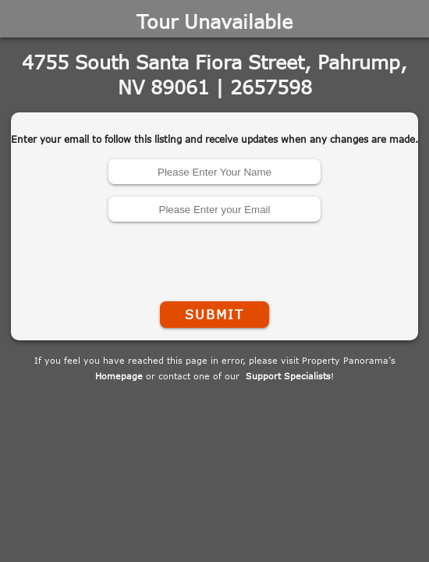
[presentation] (214, 258)
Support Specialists (288, 376)
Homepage (119, 376)
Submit (214, 315)
